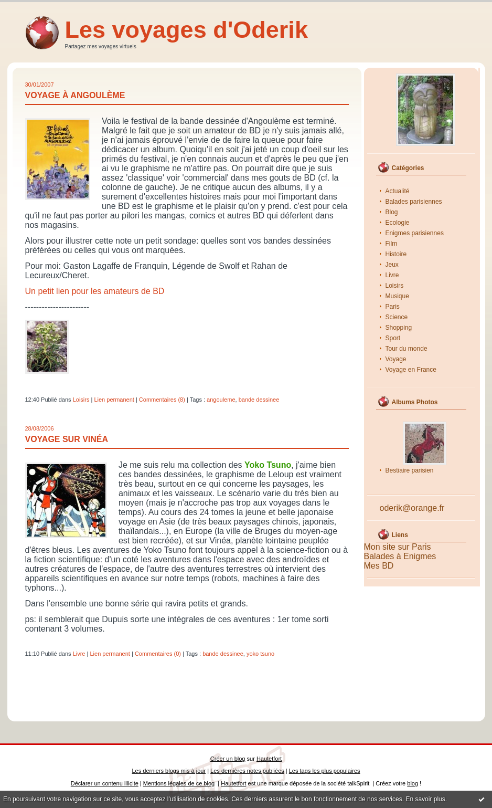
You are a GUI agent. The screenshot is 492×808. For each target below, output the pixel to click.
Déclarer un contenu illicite (104, 783)
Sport (393, 338)
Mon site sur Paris (397, 546)
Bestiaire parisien (410, 470)
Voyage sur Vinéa (67, 439)
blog (412, 783)
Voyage (396, 359)
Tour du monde (406, 348)
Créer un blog (227, 758)
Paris (393, 306)
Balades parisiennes (414, 201)
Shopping (399, 327)
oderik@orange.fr (412, 507)
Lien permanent (114, 399)
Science (397, 317)
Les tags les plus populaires (324, 771)
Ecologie (398, 222)
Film (392, 243)
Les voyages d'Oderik (186, 29)
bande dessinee (259, 399)
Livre (392, 275)
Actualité (398, 191)
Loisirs (395, 285)
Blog (392, 212)
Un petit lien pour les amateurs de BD (95, 291)
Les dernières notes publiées (247, 771)
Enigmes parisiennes (415, 233)
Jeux (392, 264)
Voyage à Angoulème (75, 95)
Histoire (396, 254)
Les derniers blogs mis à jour (169, 771)
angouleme (221, 399)
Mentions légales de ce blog (179, 783)
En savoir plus (425, 799)
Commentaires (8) (162, 399)
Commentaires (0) (158, 653)
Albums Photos (415, 402)
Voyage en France (411, 369)
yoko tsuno (260, 653)
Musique (397, 296)
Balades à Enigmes (400, 556)
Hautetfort (269, 758)
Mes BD (379, 565)
